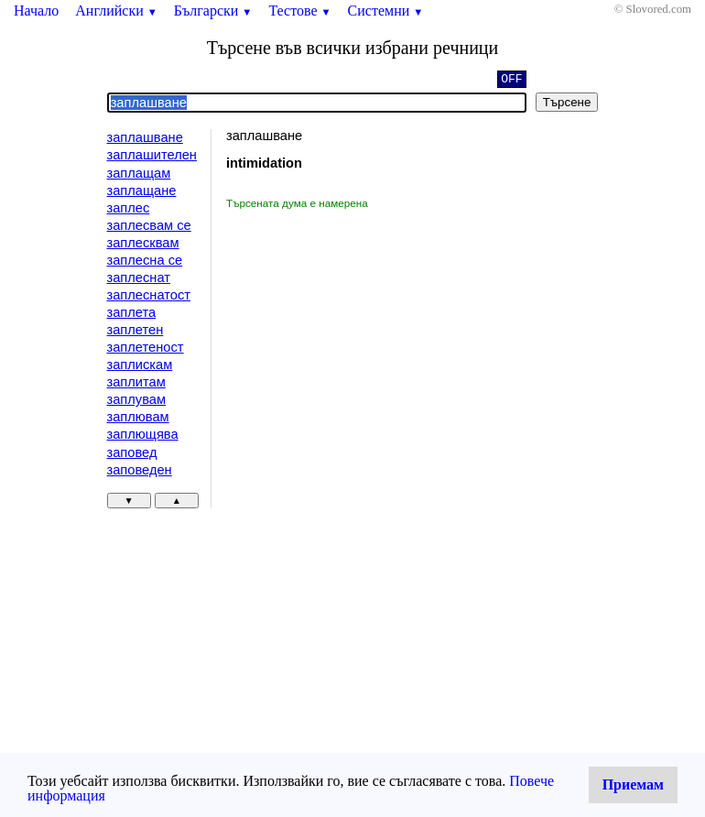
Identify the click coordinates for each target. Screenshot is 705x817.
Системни (386, 10)
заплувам (137, 399)
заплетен (135, 329)
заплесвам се (149, 225)
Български (213, 10)
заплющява (143, 434)
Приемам (633, 784)
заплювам (138, 416)
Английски (116, 10)
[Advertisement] (381, 348)
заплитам (136, 382)
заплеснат (138, 277)
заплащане (142, 190)
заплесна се (145, 260)
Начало (36, 10)
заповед (132, 452)
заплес (128, 208)
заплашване (145, 137)
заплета (132, 312)
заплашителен (152, 154)
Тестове (299, 10)
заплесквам (143, 242)
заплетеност (145, 347)
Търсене (567, 102)
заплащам (139, 173)
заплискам (140, 364)
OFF (511, 80)
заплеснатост (149, 295)
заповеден (139, 470)
